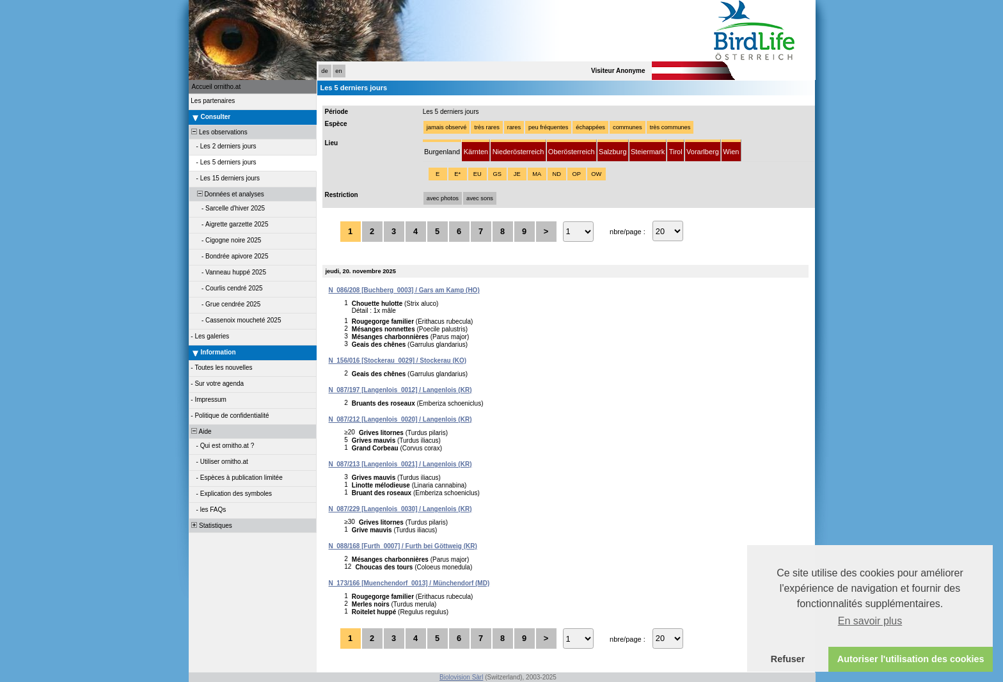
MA (536, 174)
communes (627, 127)
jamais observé (447, 127)
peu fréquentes (548, 127)
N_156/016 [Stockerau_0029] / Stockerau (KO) (398, 360)
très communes (670, 127)
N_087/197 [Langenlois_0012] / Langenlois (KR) (400, 389)
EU (477, 174)
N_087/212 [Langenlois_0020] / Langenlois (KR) (400, 419)
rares (514, 127)
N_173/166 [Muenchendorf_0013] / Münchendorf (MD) (409, 583)
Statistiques (211, 525)
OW (596, 174)
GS (497, 174)
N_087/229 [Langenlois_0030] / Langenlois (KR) (400, 508)
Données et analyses (227, 194)
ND (556, 174)
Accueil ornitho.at (216, 86)
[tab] (442, 150)
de (324, 71)
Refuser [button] (788, 659)
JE (517, 174)
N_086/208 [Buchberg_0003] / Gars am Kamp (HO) (404, 290)
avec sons (479, 198)
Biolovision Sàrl (461, 677)
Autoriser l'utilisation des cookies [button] (910, 659)
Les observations (219, 132)
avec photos (443, 198)
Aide (201, 431)
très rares (486, 127)
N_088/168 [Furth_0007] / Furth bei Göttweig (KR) (403, 546)
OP (576, 174)
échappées (590, 127)
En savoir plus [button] (870, 620)
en (338, 71)
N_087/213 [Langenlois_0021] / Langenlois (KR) (400, 464)
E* (457, 174)
